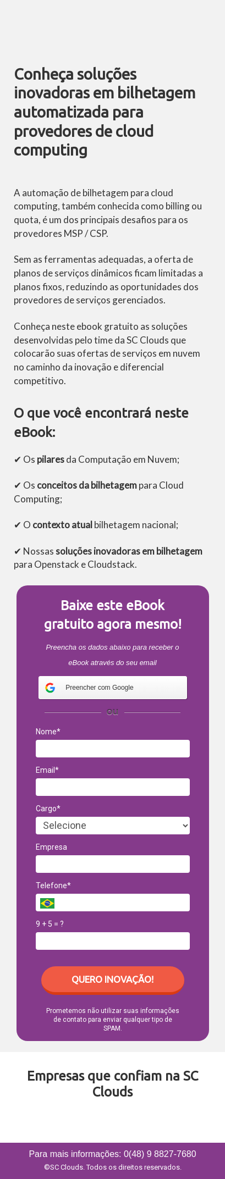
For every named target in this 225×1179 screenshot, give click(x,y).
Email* (47, 770)
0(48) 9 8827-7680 (160, 1154)
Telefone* (53, 885)
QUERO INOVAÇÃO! (112, 979)
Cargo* (48, 808)
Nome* (48, 731)
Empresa (51, 847)
